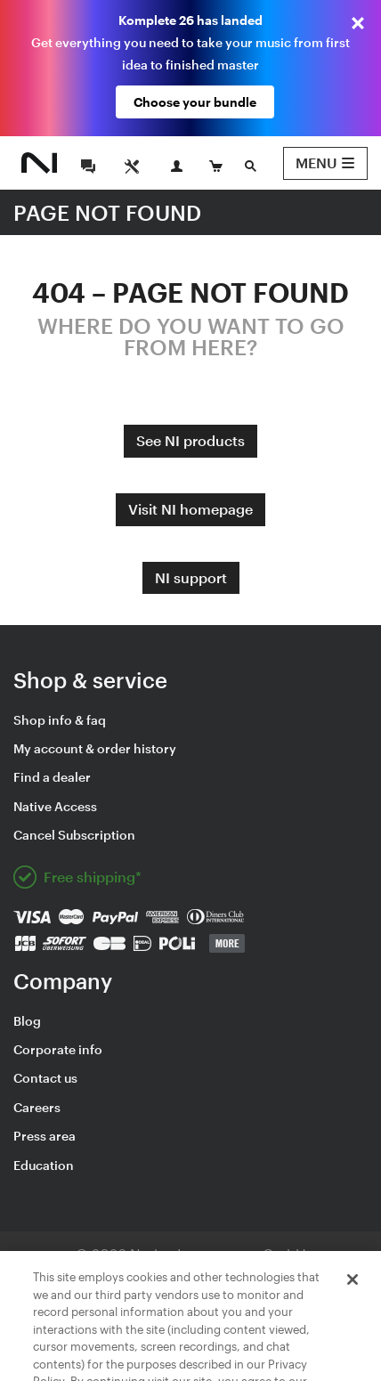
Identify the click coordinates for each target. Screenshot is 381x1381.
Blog (27, 1020)
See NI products (190, 440)
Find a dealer (52, 776)
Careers (37, 1107)
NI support (191, 577)
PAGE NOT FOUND (107, 212)
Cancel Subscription (74, 834)
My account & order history (94, 748)
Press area (44, 1135)
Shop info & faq (59, 719)
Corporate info (57, 1049)
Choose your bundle (195, 102)
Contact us (45, 1077)
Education (43, 1165)
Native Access (55, 806)
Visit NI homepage (190, 508)
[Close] (352, 1300)
